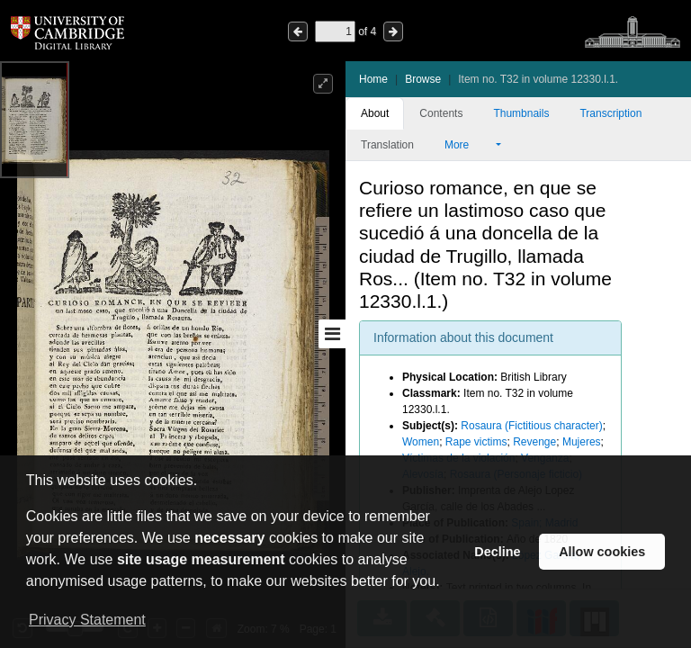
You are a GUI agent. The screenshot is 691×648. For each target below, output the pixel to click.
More (468, 145)
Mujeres (581, 442)
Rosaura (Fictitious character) (531, 425)
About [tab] (375, 113)
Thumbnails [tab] (521, 113)
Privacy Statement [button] (87, 619)
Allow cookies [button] (602, 551)
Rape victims (476, 442)
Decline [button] (497, 551)
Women (420, 442)
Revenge (534, 442)
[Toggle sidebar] (332, 334)
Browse (423, 79)
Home (373, 79)
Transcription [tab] (610, 113)
